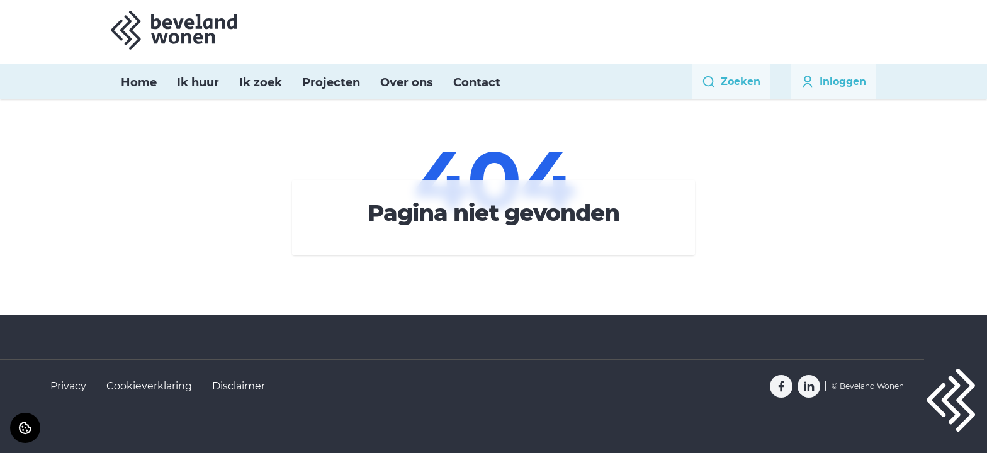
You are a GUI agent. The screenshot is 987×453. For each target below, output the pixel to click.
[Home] (174, 30)
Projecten (331, 82)
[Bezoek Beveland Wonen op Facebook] (781, 386)
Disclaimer (238, 386)
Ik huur (198, 82)
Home (139, 82)
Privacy (68, 386)
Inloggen (833, 82)
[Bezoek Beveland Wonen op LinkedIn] (809, 386)
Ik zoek (260, 82)
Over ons (406, 82)
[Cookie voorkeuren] (25, 428)
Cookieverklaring (149, 386)
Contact (476, 82)
